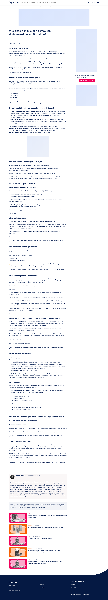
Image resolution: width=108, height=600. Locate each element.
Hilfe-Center (73, 587)
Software (42, 587)
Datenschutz (12, 585)
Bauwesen (14, 7)
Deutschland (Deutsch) (83, 594)
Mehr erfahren (41, 507)
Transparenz (12, 588)
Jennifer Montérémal (16, 38)
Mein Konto (73, 584)
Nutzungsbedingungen (14, 590)
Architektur (20, 7)
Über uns (42, 584)
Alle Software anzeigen (86, 80)
